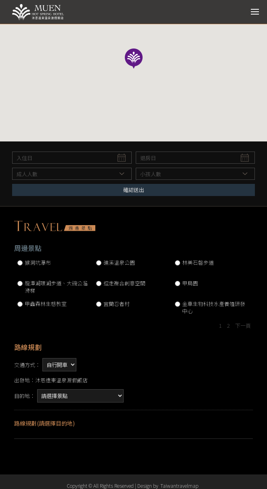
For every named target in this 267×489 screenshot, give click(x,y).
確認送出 (133, 190)
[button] (133, 59)
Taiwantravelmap (179, 485)
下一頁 (243, 325)
